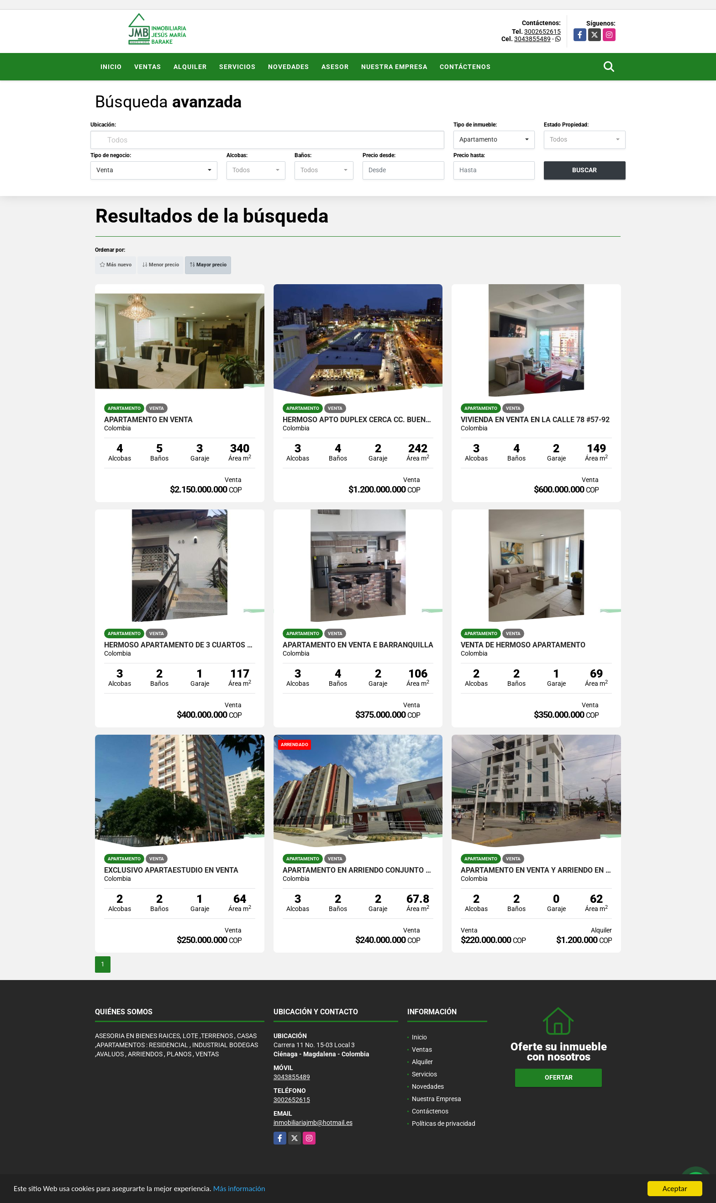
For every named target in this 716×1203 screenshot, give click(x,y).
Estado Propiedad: (566, 125)
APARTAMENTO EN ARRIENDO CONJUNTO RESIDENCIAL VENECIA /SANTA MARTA (358, 870)
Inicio (111, 66)
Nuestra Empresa (394, 66)
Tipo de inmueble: (475, 125)
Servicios (237, 66)
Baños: (303, 155)
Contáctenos (465, 66)
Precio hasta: (469, 155)
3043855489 (532, 38)
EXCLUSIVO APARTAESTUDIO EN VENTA (171, 870)
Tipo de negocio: (110, 155)
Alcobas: (236, 155)
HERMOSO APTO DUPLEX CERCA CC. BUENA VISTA (358, 420)
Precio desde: (379, 155)
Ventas (147, 66)
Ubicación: (103, 125)
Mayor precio (208, 265)
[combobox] (494, 140)
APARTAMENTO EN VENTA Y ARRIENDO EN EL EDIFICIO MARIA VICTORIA (536, 870)
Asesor (335, 66)
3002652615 (542, 31)
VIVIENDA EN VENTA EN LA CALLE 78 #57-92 (535, 420)
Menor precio (160, 265)
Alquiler (190, 66)
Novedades (288, 66)
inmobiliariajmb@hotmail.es (313, 1122)
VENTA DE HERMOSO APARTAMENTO (523, 645)
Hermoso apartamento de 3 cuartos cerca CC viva (179, 645)
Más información (243, 1189)
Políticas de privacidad (443, 1123)
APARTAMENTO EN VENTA (148, 420)
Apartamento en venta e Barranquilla (358, 645)
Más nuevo (116, 265)
